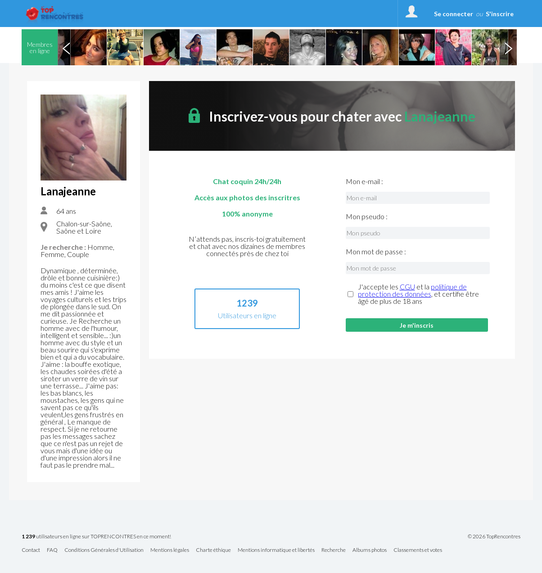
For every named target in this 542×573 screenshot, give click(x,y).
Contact (31, 550)
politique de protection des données (412, 290)
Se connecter (453, 14)
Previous (66, 47)
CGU (407, 286)
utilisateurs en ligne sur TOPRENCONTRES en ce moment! (96, 537)
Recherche (333, 550)
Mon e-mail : (364, 181)
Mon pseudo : (367, 216)
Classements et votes (417, 550)
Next (508, 47)
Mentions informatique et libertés (276, 550)
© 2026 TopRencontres (494, 536)
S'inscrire (500, 14)
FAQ (52, 550)
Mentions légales (169, 550)
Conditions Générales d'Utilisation (104, 550)
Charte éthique (213, 550)
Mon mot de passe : (376, 251)
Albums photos (369, 550)
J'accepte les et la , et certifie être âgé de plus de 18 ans (418, 294)
